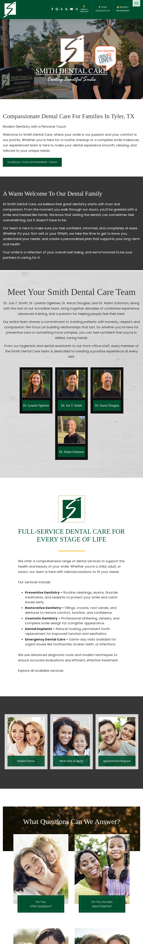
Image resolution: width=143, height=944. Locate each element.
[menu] (136, 3)
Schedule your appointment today (32, 162)
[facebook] (52, 9)
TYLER (103, 7)
